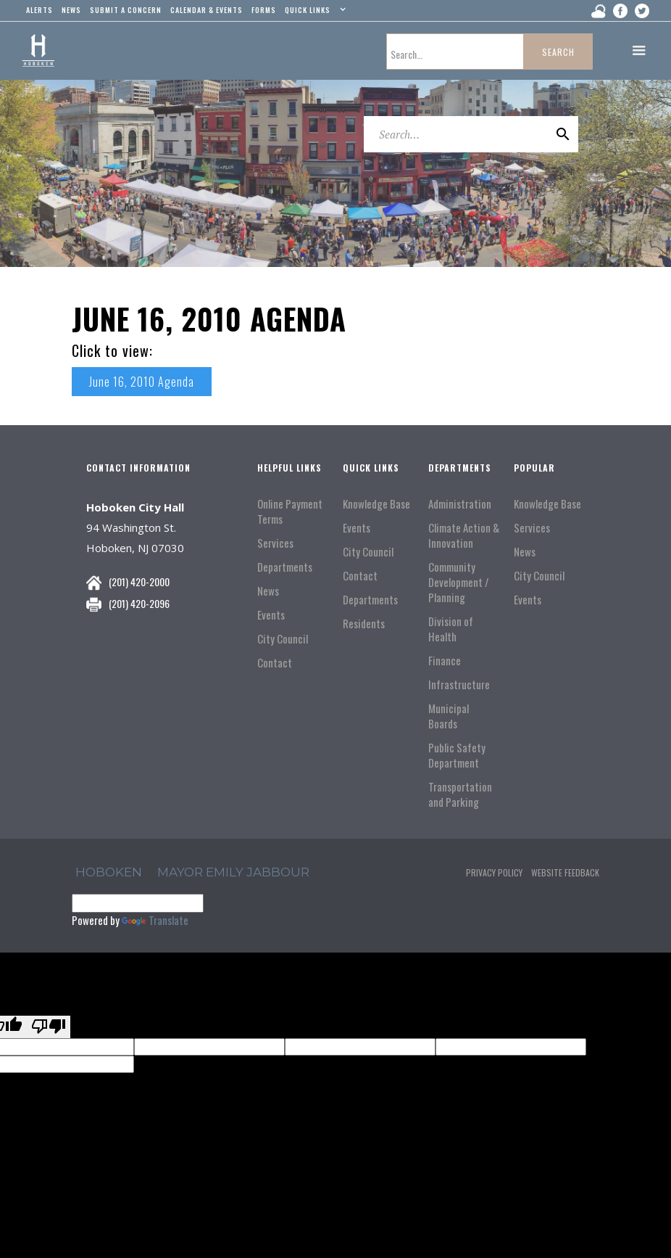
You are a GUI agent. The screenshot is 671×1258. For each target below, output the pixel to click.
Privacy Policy (494, 872)
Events (271, 614)
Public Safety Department (456, 755)
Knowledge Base (376, 503)
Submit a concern (126, 9)
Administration (459, 503)
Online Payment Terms (289, 511)
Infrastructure (459, 684)
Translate (155, 920)
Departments (284, 567)
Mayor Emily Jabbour (233, 872)
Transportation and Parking (460, 794)
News (268, 591)
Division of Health (450, 629)
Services (275, 543)
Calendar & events (206, 9)
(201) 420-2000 (139, 581)
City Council (282, 638)
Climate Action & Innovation (463, 535)
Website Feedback (565, 872)
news (71, 9)
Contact (274, 662)
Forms (263, 9)
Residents (364, 623)
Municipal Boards (448, 716)
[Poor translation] (48, 1027)
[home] (38, 51)
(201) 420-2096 (139, 603)
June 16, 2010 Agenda (141, 381)
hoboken (108, 872)
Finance (444, 660)
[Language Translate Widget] (138, 903)
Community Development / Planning (458, 582)
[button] (313, 13)
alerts (39, 9)
